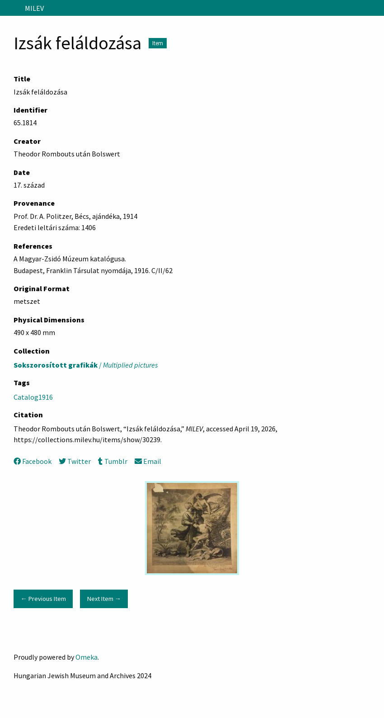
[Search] (376, 8)
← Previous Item (43, 599)
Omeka (86, 656)
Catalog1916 (33, 397)
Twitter (75, 461)
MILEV (34, 8)
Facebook (33, 461)
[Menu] (11, 8)
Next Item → (104, 599)
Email (148, 461)
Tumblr (112, 461)
